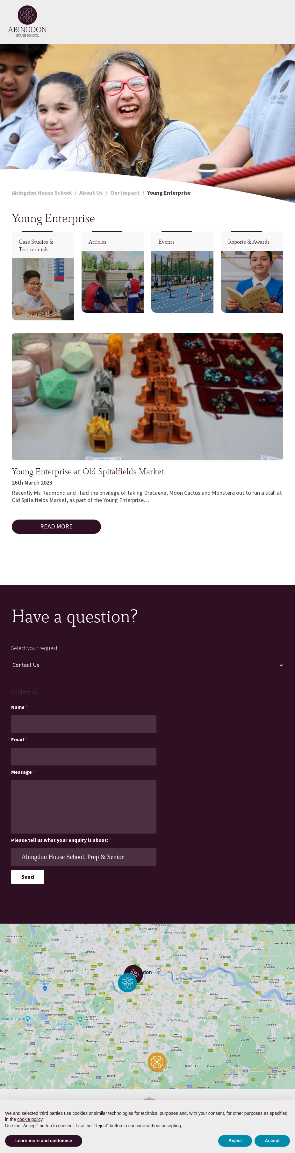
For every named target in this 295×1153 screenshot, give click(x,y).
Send (27, 877)
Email (19, 740)
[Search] (282, 29)
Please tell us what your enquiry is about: (61, 840)
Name (19, 707)
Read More (56, 526)
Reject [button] (235, 1140)
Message (23, 772)
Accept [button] (272, 1140)
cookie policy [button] (29, 1119)
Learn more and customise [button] (43, 1140)
